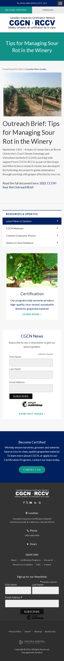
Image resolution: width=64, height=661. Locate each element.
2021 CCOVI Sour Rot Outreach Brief (29, 185)
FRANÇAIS (48, 10)
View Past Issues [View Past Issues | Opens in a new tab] (31, 413)
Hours (33, 543)
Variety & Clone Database (19, 242)
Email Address (17, 382)
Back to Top (50, 631)
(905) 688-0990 (32, 535)
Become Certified (15, 10)
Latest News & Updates (19, 221)
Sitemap (38, 631)
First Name (15, 356)
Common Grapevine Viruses (21, 235)
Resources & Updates (23, 564)
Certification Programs (30, 560)
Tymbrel (38, 652)
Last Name (15, 369)
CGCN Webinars (15, 228)
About (14, 560)
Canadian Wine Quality (35, 69)
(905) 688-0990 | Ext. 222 (33, 3)
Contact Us (32, 469)
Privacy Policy (15, 631)
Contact (47, 564)
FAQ (38, 564)
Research (48, 560)
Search (28, 631)
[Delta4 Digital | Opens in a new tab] (32, 642)
